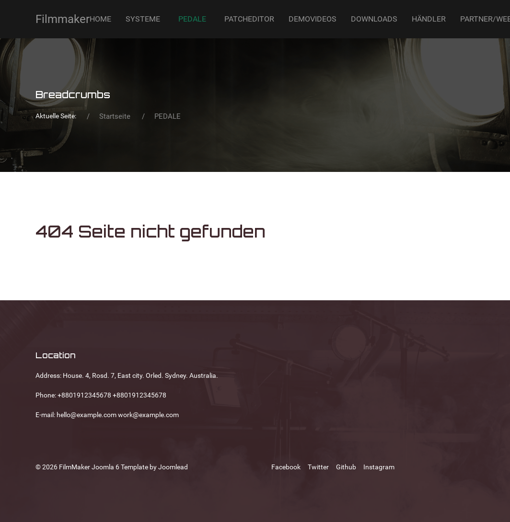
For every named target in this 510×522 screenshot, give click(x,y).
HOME (100, 18)
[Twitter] (318, 467)
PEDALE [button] (192, 18)
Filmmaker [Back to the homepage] (62, 19)
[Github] (346, 467)
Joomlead (173, 467)
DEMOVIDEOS (312, 18)
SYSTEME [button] (143, 18)
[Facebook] (286, 467)
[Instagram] (378, 467)
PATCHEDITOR (249, 18)
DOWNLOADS (374, 18)
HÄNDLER (429, 18)
